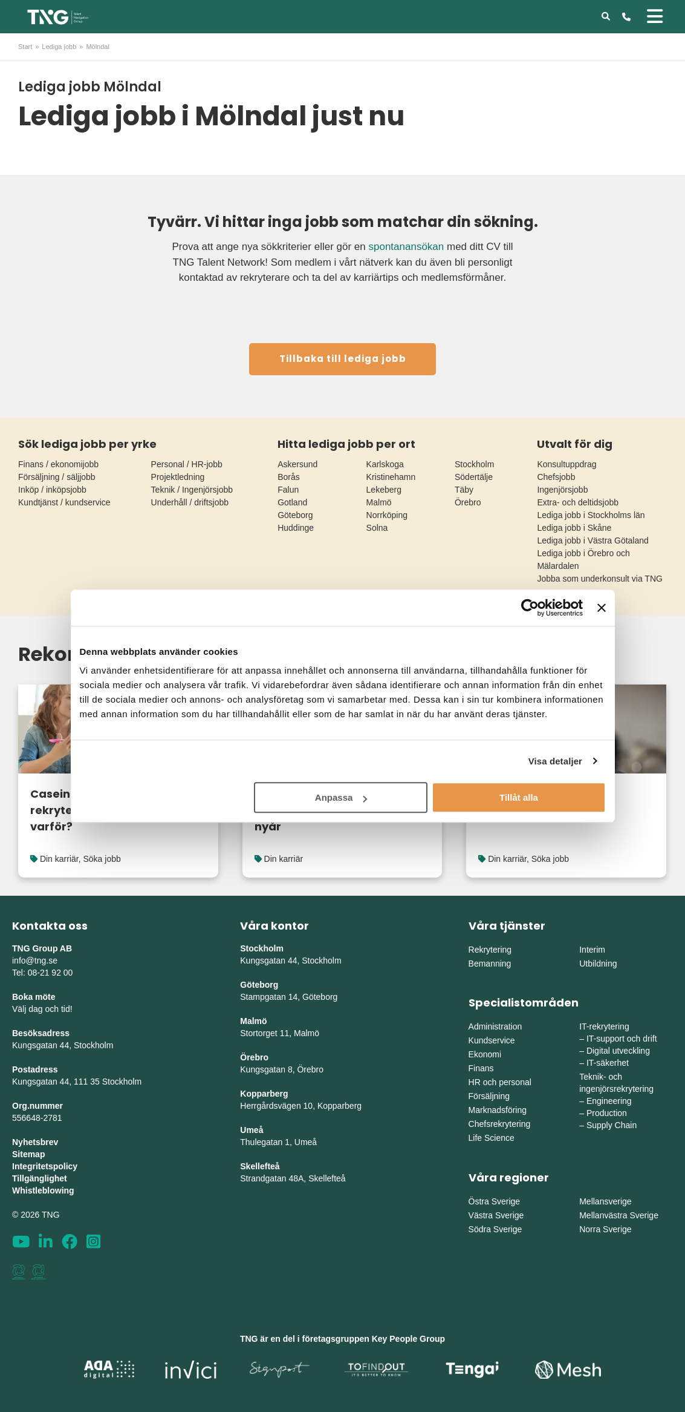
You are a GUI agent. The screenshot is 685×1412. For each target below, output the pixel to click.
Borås (289, 477)
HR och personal (500, 1082)
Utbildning (598, 963)
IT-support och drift (621, 1038)
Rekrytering (490, 949)
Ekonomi (485, 1054)
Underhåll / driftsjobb (190, 502)
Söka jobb (101, 859)
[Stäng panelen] (601, 607)
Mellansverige (605, 1201)
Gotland (292, 502)
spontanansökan (406, 246)
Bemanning (490, 963)
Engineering (609, 1101)
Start (25, 46)
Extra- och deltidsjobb (577, 502)
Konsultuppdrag (566, 464)
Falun (288, 489)
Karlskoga (385, 464)
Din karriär (59, 859)
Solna (377, 528)
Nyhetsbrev (35, 1142)
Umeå (251, 1130)
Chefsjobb (556, 477)
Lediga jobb (59, 46)
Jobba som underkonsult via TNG (600, 578)
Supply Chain (611, 1125)
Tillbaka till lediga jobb (342, 358)
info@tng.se (34, 960)
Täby (464, 489)
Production (606, 1113)
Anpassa (341, 797)
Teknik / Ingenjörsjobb (192, 489)
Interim (592, 949)
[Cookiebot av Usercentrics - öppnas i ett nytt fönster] (530, 608)
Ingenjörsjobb (562, 489)
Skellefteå (259, 1166)
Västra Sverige (496, 1215)
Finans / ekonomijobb (58, 464)
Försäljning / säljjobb (57, 477)
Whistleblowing (43, 1190)
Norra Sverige (605, 1229)
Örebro (468, 502)
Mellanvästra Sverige (618, 1215)
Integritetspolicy (44, 1166)
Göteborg (295, 515)
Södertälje (474, 477)
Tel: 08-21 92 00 (42, 972)
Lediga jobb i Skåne (574, 528)
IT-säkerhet (607, 1063)
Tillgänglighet (39, 1178)
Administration (495, 1026)
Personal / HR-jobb (186, 464)
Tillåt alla (518, 797)
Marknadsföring (498, 1110)
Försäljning (489, 1096)
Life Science (492, 1138)
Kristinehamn (391, 477)
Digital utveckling (618, 1051)
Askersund (297, 464)
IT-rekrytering (604, 1026)
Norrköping (386, 515)
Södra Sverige (495, 1229)
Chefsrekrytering (500, 1124)
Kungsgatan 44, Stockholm (62, 1045)
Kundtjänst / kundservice (64, 502)
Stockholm (474, 464)
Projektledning (178, 477)
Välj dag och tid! (42, 1009)
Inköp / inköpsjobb (52, 489)
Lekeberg (383, 489)
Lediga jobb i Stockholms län (590, 515)
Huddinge (296, 528)
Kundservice (492, 1040)
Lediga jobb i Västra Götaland (592, 540)
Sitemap (28, 1154)
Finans (481, 1068)
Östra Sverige (495, 1201)
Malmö (379, 502)
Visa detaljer (555, 761)
